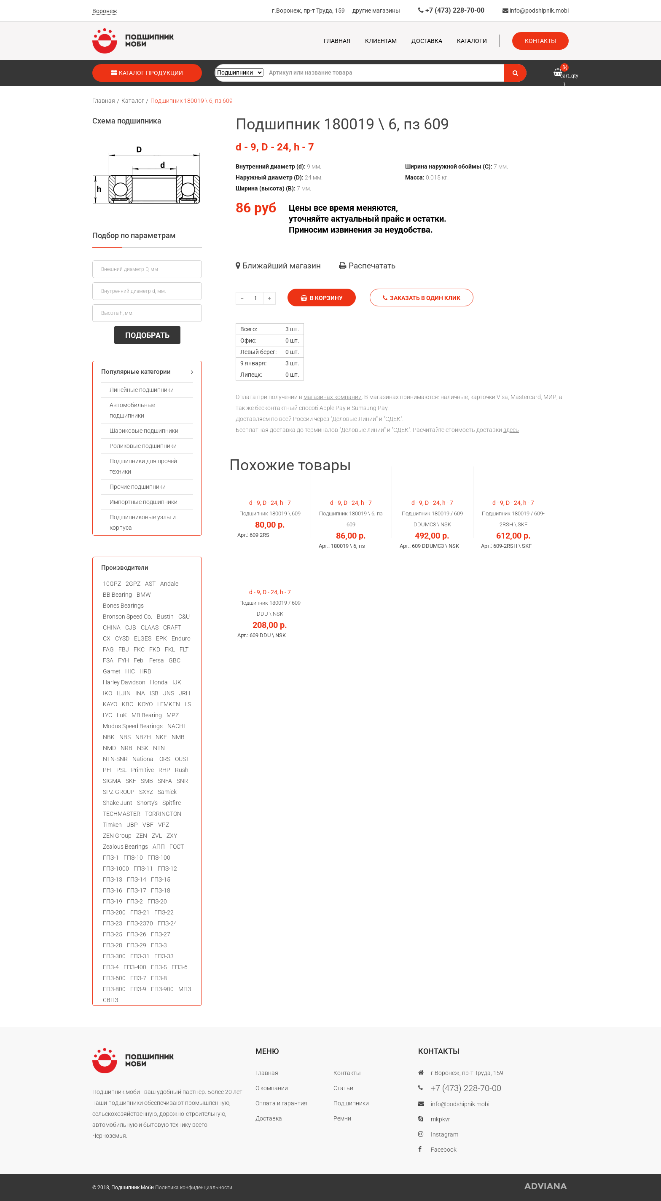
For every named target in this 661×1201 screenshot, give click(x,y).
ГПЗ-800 (114, 989)
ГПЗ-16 (112, 890)
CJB (130, 627)
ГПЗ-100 (159, 857)
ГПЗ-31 (140, 956)
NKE (161, 737)
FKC (139, 649)
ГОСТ (176, 846)
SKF (131, 780)
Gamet (112, 671)
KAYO (110, 704)
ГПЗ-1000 (116, 868)
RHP (164, 770)
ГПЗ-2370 (140, 923)
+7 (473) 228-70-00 (451, 10)
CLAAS (150, 627)
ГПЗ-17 (136, 890)
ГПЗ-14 (136, 879)
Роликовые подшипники (143, 445)
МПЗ (184, 989)
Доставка (426, 41)
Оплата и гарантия (281, 1103)
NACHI (176, 726)
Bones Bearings (123, 605)
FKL (170, 649)
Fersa (156, 660)
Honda (159, 682)
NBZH (143, 737)
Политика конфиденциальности (193, 1187)
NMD (109, 748)
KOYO (145, 704)
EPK (161, 638)
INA (140, 693)
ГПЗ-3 (159, 945)
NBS (125, 737)
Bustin (165, 616)
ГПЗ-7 (138, 978)
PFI (107, 770)
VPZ (163, 824)
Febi (139, 660)
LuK (122, 715)
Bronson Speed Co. (127, 616)
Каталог (132, 100)
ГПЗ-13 (112, 879)
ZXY (172, 835)
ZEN (141, 835)
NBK (109, 737)
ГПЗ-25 (112, 934)
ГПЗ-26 (136, 934)
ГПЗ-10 (133, 857)
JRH (184, 693)
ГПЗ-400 (135, 967)
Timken (112, 824)
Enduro (181, 638)
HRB (145, 671)
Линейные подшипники (142, 389)
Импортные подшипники (143, 502)
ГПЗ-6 (180, 967)
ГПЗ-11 (143, 868)
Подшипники (351, 1103)
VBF (147, 824)
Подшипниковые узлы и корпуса (143, 522)
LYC (107, 715)
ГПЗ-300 (114, 956)
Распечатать (367, 266)
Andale (169, 583)
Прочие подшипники (138, 486)
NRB (126, 748)
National (143, 759)
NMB (178, 737)
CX (106, 638)
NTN (159, 748)
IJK (176, 682)
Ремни (342, 1118)
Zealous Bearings (125, 846)
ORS (164, 759)
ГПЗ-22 (164, 912)
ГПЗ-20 (157, 901)
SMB (147, 780)
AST (150, 583)
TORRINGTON (163, 813)
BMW (144, 594)
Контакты (540, 41)
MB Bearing (147, 715)
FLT (184, 649)
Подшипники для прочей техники (143, 466)
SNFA (165, 780)
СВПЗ (110, 1000)
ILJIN (124, 693)
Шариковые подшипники (144, 430)
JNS (168, 693)
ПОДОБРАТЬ (147, 335)
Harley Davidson (124, 682)
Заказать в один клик (421, 298)
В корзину (322, 298)
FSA (108, 660)
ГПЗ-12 (167, 868)
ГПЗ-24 (167, 923)
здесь (511, 429)
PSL (121, 770)
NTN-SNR (115, 759)
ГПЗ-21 (140, 912)
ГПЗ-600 (114, 978)
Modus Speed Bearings (133, 726)
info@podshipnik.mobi (535, 10)
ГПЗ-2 (135, 901)
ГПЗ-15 (160, 879)
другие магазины (376, 10)
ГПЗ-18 (160, 890)
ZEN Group (117, 835)
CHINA (112, 627)
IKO (107, 693)
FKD (154, 649)
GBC (174, 660)
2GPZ (133, 583)
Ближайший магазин (278, 266)
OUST (182, 759)
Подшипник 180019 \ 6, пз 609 (191, 100)
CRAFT (172, 627)
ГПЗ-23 (112, 923)
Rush (181, 770)
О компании (271, 1088)
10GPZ (112, 583)
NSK (142, 748)
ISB (154, 693)
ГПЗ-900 (162, 989)
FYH (123, 660)
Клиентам (381, 41)
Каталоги (472, 41)
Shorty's (147, 802)
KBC (127, 704)
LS (188, 704)
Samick (167, 791)
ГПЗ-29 (136, 945)
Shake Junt (117, 802)
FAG (108, 649)
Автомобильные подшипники (132, 410)
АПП (159, 846)
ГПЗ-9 (138, 989)
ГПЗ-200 (114, 912)
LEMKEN (168, 704)
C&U (184, 616)
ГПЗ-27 (160, 934)
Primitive (142, 770)
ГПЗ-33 (164, 956)
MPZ (173, 715)
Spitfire (171, 802)
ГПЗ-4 (111, 967)
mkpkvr (440, 1119)
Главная (337, 41)
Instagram (444, 1134)
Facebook (444, 1149)
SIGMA (112, 780)
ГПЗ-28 (112, 945)
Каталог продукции (147, 73)
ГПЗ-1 (111, 857)
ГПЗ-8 (159, 978)
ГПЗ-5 (159, 967)
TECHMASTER (121, 813)
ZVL (157, 835)
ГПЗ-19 (112, 901)
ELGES (142, 638)
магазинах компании (333, 397)
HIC (130, 671)
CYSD (122, 638)
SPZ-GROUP (118, 791)
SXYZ (146, 791)
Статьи (343, 1088)
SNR (182, 780)
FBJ (123, 649)
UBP (132, 824)
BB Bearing (117, 594)
